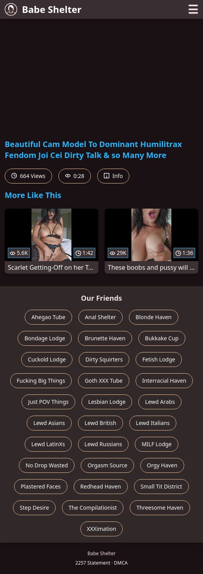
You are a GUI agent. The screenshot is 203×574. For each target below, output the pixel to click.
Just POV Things (48, 401)
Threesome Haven (159, 507)
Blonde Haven (154, 317)
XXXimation (101, 528)
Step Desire (34, 507)
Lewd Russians (103, 444)
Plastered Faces (41, 486)
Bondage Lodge (44, 338)
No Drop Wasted (46, 465)
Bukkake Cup (162, 338)
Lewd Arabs (160, 401)
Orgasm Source (107, 465)
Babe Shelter (43, 9)
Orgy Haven (162, 465)
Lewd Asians (49, 423)
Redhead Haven (100, 486)
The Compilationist (93, 507)
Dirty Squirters (104, 359)
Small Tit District (161, 486)
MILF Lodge (156, 444)
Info (113, 176)
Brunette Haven (105, 338)
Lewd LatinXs (48, 444)
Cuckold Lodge (47, 359)
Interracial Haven (164, 380)
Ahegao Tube (48, 317)
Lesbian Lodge (106, 401)
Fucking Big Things (41, 380)
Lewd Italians (153, 423)
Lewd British (100, 423)
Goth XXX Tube (104, 380)
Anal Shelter (100, 317)
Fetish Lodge (158, 359)
